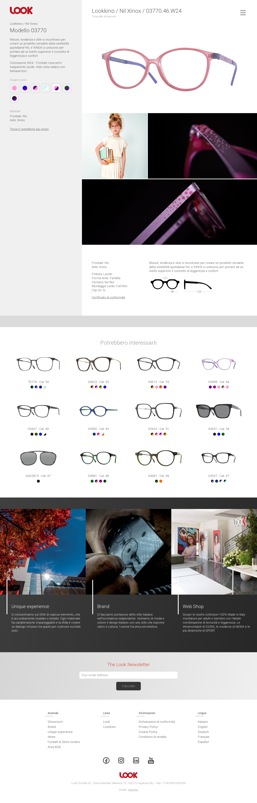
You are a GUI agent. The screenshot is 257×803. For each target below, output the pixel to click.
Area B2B (54, 747)
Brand (52, 727)
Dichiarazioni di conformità (157, 722)
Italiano (203, 722)
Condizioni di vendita (152, 737)
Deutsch (203, 732)
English (203, 727)
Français (203, 737)
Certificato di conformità (108, 297)
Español (203, 742)
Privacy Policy (148, 727)
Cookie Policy (148, 732)
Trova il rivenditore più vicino (29, 129)
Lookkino (109, 727)
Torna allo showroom (104, 16)
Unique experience (60, 732)
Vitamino (133, 789)
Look (106, 722)
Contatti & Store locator (64, 742)
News (51, 737)
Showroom (55, 722)
